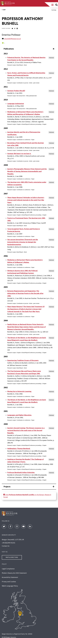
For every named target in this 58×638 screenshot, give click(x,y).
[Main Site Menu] (52, 4)
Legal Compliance (8, 569)
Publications (29, 49)
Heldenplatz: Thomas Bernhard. (18, 448)
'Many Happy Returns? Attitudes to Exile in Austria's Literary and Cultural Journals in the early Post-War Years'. (25, 200)
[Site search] (56, 4)
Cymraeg (53, 10)
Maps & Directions (12, 557)
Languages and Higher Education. (19, 415)
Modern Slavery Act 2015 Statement (14, 573)
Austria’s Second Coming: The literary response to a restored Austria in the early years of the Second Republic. (26, 430)
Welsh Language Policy (10, 586)
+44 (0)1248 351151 (8, 543)
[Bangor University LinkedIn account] (17, 28)
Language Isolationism (15, 103)
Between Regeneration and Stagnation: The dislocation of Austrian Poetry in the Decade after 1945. (25, 293)
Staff (4, 9)
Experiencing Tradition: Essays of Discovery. (23, 360)
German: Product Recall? (16, 91)
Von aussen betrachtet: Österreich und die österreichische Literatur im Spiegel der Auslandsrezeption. (22, 242)
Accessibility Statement (10, 577)
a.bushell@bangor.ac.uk (12, 39)
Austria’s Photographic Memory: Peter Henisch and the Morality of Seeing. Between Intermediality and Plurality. (27, 171)
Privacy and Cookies (9, 582)
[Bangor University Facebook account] (15, 28)
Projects (29, 487)
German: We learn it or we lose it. (19, 153)
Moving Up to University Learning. (19, 391)
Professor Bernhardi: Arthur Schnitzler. (21, 472)
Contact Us (5, 546)
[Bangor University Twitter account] (12, 28)
